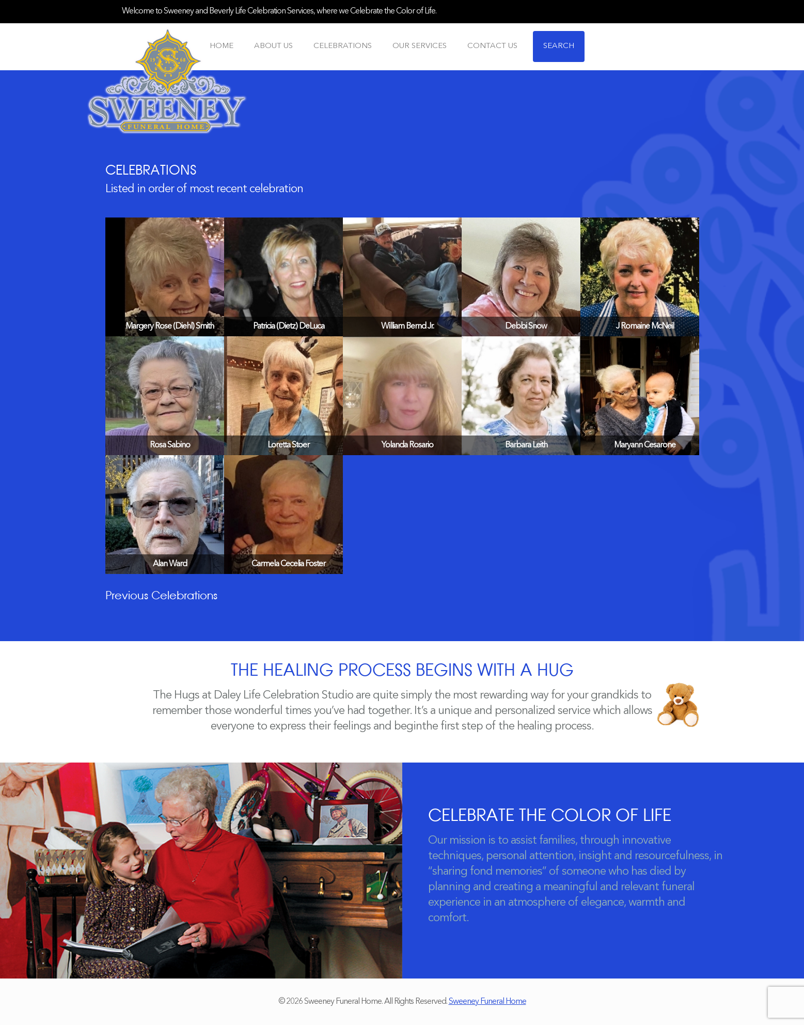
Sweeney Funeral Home (487, 1002)
